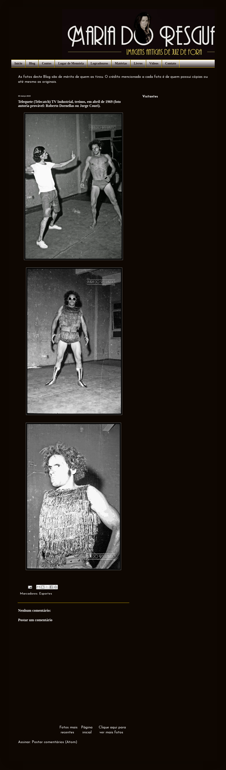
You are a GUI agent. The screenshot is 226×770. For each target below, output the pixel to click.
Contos (46, 63)
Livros (138, 63)
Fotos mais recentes (68, 730)
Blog (32, 63)
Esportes (45, 593)
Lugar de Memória (71, 63)
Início (18, 63)
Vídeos (153, 63)
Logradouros (99, 63)
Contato (170, 63)
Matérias (121, 63)
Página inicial (86, 730)
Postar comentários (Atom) (54, 742)
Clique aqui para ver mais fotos (112, 730)
